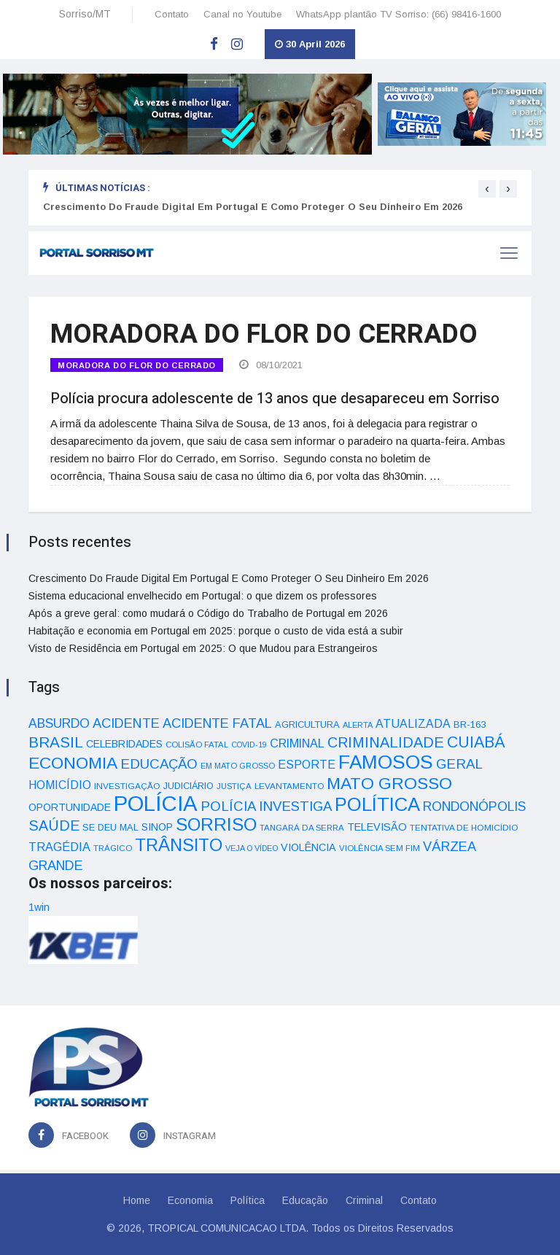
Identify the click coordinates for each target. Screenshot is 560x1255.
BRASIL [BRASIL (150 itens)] (55, 742)
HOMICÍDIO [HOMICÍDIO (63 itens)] (59, 785)
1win (39, 907)
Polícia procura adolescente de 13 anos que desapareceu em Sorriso (274, 398)
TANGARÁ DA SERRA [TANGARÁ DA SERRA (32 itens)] (302, 827)
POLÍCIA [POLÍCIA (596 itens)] (156, 803)
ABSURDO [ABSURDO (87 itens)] (59, 723)
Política (247, 1200)
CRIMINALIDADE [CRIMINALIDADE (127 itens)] (385, 742)
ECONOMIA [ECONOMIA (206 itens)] (72, 762)
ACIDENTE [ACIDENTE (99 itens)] (126, 723)
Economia (190, 1200)
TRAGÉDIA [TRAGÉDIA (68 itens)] (59, 846)
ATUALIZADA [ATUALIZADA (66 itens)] (413, 724)
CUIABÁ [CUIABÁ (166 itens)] (476, 742)
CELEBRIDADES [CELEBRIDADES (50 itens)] (124, 744)
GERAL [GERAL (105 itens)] (459, 764)
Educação (305, 1200)
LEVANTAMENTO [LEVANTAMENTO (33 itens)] (289, 785)
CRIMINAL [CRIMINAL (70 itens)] (297, 743)
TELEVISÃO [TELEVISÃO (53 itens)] (377, 827)
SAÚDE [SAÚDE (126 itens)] (53, 825)
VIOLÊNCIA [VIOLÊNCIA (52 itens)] (308, 847)
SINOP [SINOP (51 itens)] (157, 827)
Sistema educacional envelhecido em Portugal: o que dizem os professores (202, 596)
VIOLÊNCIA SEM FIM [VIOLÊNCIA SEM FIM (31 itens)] (379, 848)
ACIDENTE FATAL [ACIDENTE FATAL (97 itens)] (217, 723)
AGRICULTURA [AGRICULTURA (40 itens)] (307, 724)
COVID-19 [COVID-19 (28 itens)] (249, 744)
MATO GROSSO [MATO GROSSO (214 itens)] (389, 783)
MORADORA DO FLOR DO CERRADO (137, 365)
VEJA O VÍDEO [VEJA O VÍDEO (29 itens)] (251, 848)
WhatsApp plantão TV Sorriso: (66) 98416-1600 (398, 14)
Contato (172, 14)
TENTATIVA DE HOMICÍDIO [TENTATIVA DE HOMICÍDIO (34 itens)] (464, 827)
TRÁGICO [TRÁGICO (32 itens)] (112, 848)
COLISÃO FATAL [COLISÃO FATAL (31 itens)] (197, 744)
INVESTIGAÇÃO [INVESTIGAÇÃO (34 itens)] (127, 785)
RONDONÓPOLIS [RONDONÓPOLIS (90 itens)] (474, 806)
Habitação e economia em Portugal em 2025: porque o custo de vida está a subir (215, 631)
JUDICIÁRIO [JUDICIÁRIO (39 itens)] (188, 786)
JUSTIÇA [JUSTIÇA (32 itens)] (234, 786)
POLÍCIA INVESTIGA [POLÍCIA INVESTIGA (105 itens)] (266, 806)
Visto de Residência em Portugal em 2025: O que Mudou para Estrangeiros (203, 648)
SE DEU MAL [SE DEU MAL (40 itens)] (110, 827)
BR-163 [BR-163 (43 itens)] (470, 724)
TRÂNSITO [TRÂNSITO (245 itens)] (178, 845)
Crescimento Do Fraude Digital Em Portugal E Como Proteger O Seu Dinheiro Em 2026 (252, 206)
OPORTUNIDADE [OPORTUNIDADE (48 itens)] (69, 807)
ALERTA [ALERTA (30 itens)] (358, 724)
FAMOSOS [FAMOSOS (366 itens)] (385, 762)
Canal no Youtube (242, 14)
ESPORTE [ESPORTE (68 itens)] (306, 764)
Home (136, 1200)
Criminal (364, 1200)
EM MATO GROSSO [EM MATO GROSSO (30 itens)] (238, 765)
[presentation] (487, 189)
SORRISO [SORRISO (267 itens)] (216, 824)
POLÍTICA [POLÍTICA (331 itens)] (377, 804)
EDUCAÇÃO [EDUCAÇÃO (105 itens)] (159, 764)
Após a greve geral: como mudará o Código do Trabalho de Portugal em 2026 (208, 613)
